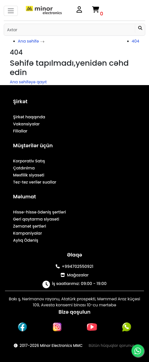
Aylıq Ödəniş (25, 240)
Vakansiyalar (26, 124)
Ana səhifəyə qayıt (28, 82)
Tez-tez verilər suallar (34, 182)
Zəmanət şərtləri (29, 226)
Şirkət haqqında (29, 117)
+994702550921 (74, 266)
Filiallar (20, 131)
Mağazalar (74, 275)
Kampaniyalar (27, 233)
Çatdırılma (24, 168)
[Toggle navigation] (11, 11)
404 (135, 41)
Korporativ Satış (29, 161)
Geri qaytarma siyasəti (36, 219)
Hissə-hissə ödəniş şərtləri (39, 212)
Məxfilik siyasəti (28, 175)
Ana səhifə (28, 41)
